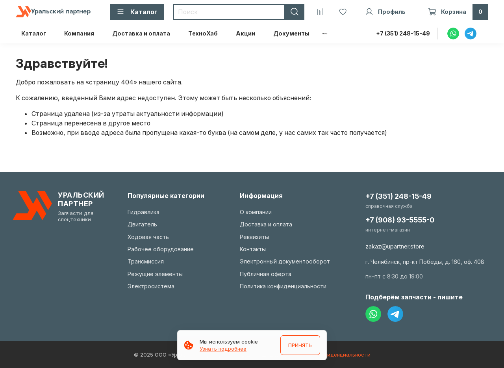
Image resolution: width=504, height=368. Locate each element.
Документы (291, 33)
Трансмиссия (146, 261)
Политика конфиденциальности (283, 286)
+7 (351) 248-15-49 (403, 33)
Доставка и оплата (141, 33)
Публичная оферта (265, 274)
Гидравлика (143, 212)
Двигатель (142, 224)
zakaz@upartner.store (394, 246)
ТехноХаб (203, 33)
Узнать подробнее (223, 349)
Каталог (33, 33)
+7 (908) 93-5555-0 (399, 220)
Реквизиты (254, 237)
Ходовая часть (148, 237)
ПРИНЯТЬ (300, 345)
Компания (79, 33)
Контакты (253, 249)
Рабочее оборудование (161, 249)
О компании (256, 212)
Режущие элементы (155, 274)
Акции (245, 33)
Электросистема (151, 286)
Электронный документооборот (285, 261)
